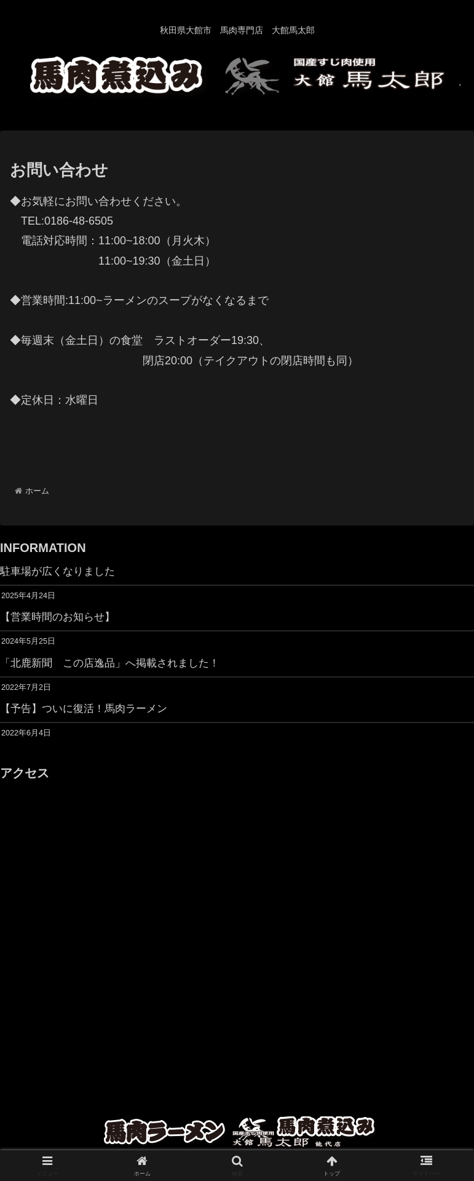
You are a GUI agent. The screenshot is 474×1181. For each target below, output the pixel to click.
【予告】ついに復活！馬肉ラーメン (88, 711)
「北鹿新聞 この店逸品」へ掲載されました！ (116, 665)
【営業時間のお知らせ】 (61, 618)
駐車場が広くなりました (61, 572)
